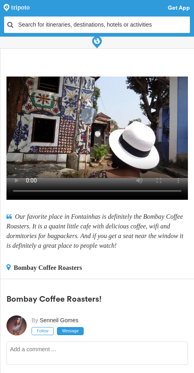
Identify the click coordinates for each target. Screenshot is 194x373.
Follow (42, 331)
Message (70, 331)
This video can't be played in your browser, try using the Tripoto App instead (97, 127)
